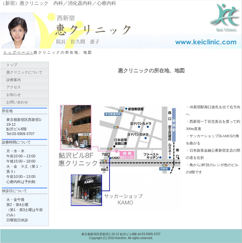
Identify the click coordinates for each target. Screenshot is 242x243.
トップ (11, 65)
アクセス (13, 87)
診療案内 (13, 80)
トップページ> (18, 52)
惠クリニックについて (24, 72)
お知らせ (13, 95)
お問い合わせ (17, 102)
